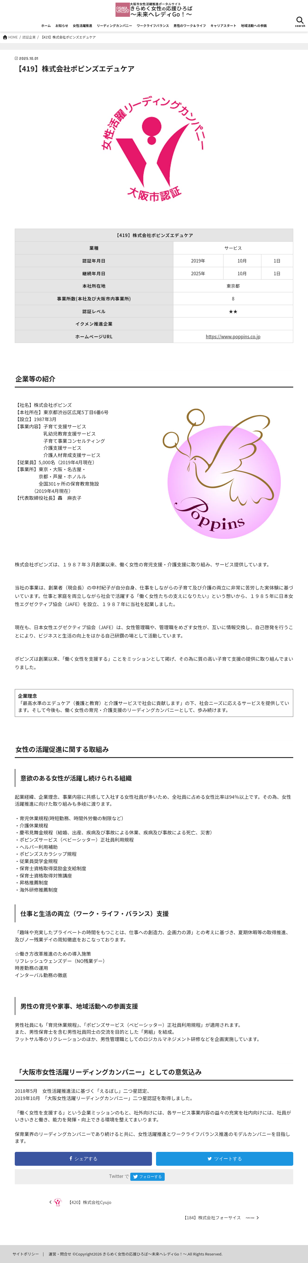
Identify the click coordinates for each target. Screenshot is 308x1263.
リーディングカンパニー (114, 25)
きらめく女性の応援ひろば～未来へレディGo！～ (145, 1254)
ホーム (46, 25)
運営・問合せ (60, 1254)
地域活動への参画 (254, 25)
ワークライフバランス (153, 25)
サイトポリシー (25, 1254)
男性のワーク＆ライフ (189, 25)
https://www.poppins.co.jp (233, 336)
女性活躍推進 (82, 25)
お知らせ (61, 25)
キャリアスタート (223, 25)
